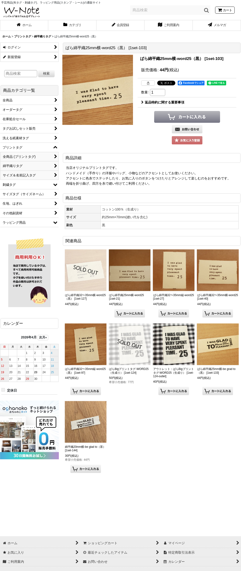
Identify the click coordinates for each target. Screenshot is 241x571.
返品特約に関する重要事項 (162, 102)
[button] (187, 140)
